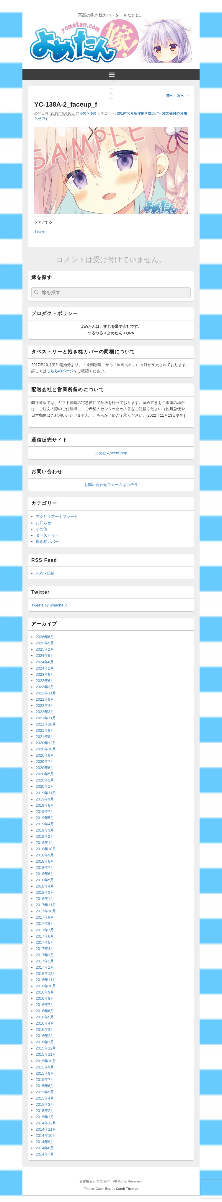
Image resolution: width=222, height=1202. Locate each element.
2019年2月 (45, 836)
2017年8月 (45, 923)
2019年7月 (45, 811)
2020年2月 (45, 780)
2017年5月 (45, 942)
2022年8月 (45, 699)
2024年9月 (45, 655)
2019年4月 (45, 824)
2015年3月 (45, 1104)
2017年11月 (46, 905)
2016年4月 (45, 1023)
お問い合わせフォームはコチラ (111, 484)
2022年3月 (45, 712)
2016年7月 (45, 1004)
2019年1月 (45, 842)
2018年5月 (45, 880)
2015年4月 (45, 1098)
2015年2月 (45, 1110)
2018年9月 (45, 855)
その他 (41, 529)
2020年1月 (45, 786)
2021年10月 (46, 724)
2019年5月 (45, 818)
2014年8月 (45, 1148)
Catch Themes (127, 1188)
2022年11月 (46, 693)
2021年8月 (45, 736)
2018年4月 (45, 886)
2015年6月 (45, 1086)
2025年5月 (45, 643)
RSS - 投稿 (45, 573)
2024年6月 (45, 662)
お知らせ (43, 523)
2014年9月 (45, 1142)
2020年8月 (45, 755)
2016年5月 (45, 1017)
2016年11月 (46, 980)
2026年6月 (45, 637)
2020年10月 (46, 749)
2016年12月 (46, 973)
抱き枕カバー (47, 541)
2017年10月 (46, 911)
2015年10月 (46, 1061)
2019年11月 (46, 793)
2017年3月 (45, 955)
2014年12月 (46, 1123)
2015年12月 (46, 1048)
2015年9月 (45, 1067)
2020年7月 (45, 761)
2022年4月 (45, 705)
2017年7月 (45, 930)
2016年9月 (45, 992)
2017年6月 (45, 936)
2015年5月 (45, 1092)
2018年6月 (45, 874)
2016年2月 (45, 1036)
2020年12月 (46, 743)
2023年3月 (45, 687)
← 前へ (167, 96)
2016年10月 (46, 986)
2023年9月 (45, 674)
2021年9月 (45, 730)
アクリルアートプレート (57, 516)
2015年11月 (46, 1054)
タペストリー (47, 535)
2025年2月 (45, 649)
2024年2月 (45, 668)
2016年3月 (45, 1029)
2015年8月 (45, 1073)
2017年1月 (45, 967)
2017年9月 (45, 917)
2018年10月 (46, 849)
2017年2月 (45, 961)
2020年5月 (45, 774)
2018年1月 (45, 898)
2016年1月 (45, 1042)
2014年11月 (46, 1129)
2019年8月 (45, 805)
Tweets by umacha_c (49, 605)
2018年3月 (45, 892)
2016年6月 (45, 1011)
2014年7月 (45, 1154)
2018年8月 (45, 861)
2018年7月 (45, 867)
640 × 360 (88, 113)
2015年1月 (45, 1117)
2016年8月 (45, 998)
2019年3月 (45, 830)
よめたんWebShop (111, 453)
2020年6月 (45, 768)
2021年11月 (46, 718)
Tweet (40, 231)
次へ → (183, 96)
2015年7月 (45, 1079)
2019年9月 (45, 799)
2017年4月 (45, 948)
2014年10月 (46, 1135)
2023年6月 (45, 680)
